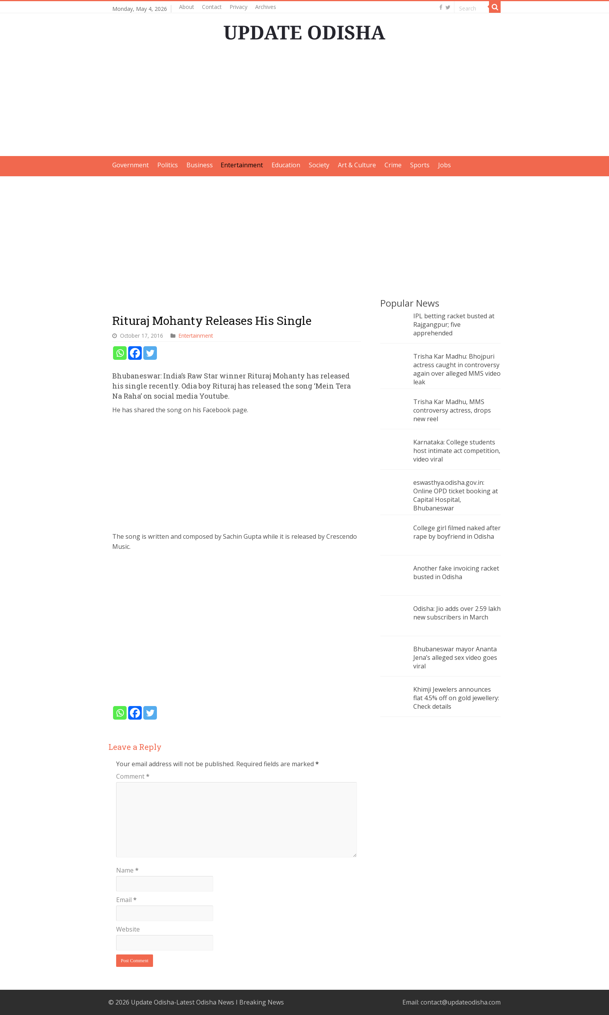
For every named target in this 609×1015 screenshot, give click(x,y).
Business (199, 165)
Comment (133, 776)
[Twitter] (150, 353)
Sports (420, 165)
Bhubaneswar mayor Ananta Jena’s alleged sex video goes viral (455, 657)
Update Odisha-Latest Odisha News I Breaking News (207, 1002)
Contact (212, 6)
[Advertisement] (304, 101)
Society (319, 165)
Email (126, 899)
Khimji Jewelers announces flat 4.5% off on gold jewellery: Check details (456, 698)
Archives (265, 6)
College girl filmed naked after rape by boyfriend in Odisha (457, 532)
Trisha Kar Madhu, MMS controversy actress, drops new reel (452, 410)
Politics (167, 165)
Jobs (444, 165)
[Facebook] (135, 353)
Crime (393, 165)
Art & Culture (357, 165)
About (186, 6)
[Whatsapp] (120, 353)
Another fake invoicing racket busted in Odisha (456, 572)
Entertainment (242, 165)
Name (127, 870)
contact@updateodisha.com (461, 1002)
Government (130, 165)
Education (285, 165)
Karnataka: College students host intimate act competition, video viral (456, 450)
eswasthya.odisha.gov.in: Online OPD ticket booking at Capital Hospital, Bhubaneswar (455, 495)
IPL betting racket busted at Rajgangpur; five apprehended (453, 324)
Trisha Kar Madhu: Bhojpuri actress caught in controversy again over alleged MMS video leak (457, 369)
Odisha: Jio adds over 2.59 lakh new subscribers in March (457, 612)
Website (128, 929)
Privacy (238, 6)
